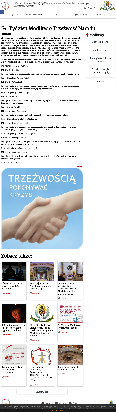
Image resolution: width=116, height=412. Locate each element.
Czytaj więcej (42, 391)
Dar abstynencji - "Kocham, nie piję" (100, 71)
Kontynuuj (54, 410)
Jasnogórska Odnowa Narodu (100, 60)
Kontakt (101, 81)
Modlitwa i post (100, 50)
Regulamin (62, 410)
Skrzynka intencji (100, 41)
